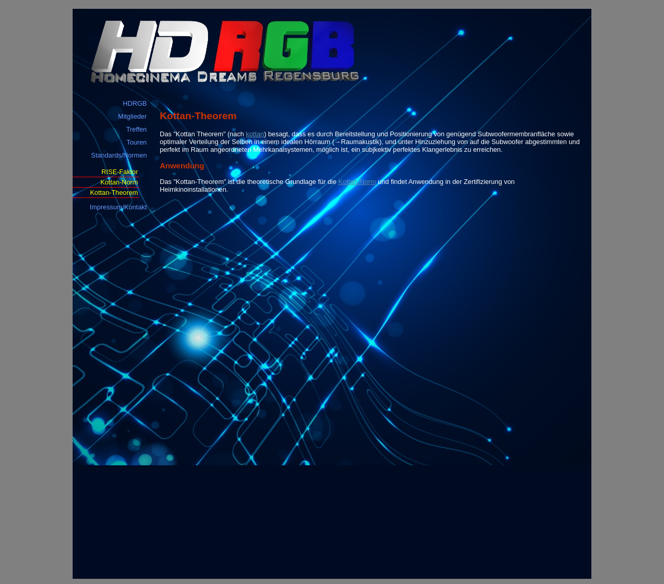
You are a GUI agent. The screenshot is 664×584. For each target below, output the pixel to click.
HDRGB (135, 103)
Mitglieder (132, 116)
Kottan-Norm (119, 182)
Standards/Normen (119, 155)
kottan (255, 134)
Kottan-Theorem (114, 192)
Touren (137, 142)
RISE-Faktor (120, 172)
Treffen (136, 129)
